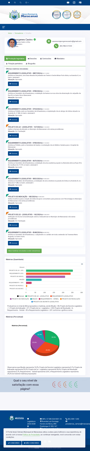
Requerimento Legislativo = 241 (41, 310)
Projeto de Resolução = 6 (64, 308)
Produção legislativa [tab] (15, 59)
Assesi (36, 448)
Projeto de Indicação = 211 (20, 308)
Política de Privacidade (31, 435)
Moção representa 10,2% (29, 367)
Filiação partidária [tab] (14, 64)
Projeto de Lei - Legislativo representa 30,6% (44, 369)
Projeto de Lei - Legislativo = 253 (42, 308)
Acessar (13, 84)
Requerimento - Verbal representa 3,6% (34, 372)
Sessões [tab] (32, 59)
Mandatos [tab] (60, 59)
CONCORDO (13, 443)
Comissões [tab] (45, 59)
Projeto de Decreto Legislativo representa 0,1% (56, 367)
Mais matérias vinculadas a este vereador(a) (24, 251)
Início (10, 33)
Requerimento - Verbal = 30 (17, 310)
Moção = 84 (55, 306)
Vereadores (18, 33)
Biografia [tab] (30, 64)
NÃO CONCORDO (31, 443)
